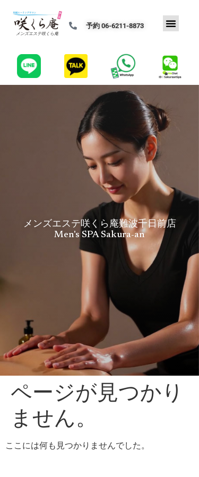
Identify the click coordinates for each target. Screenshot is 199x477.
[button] (171, 23)
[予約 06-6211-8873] (73, 26)
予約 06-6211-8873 (115, 26)
